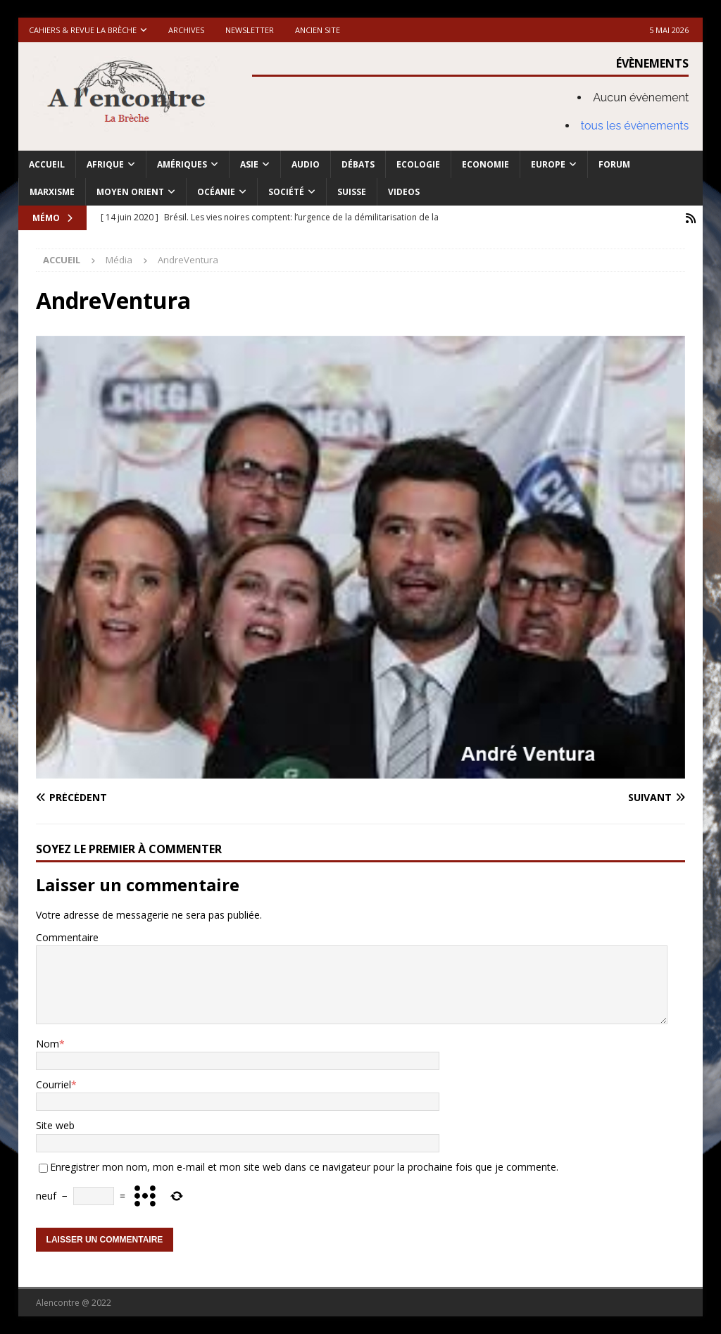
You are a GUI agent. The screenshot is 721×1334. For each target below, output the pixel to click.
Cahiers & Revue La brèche (83, 30)
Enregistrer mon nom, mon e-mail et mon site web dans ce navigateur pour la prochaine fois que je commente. (304, 1166)
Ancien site (317, 30)
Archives (186, 30)
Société (286, 192)
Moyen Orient (130, 192)
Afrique (105, 164)
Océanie (216, 192)
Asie (249, 164)
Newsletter (249, 30)
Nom (47, 1043)
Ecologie (418, 164)
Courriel (53, 1083)
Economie (485, 164)
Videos (404, 192)
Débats (358, 164)
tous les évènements (635, 125)
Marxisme (52, 192)
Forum (614, 164)
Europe (548, 164)
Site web (55, 1125)
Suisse (351, 192)
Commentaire (67, 936)
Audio (305, 164)
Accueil (47, 164)
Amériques (182, 164)
